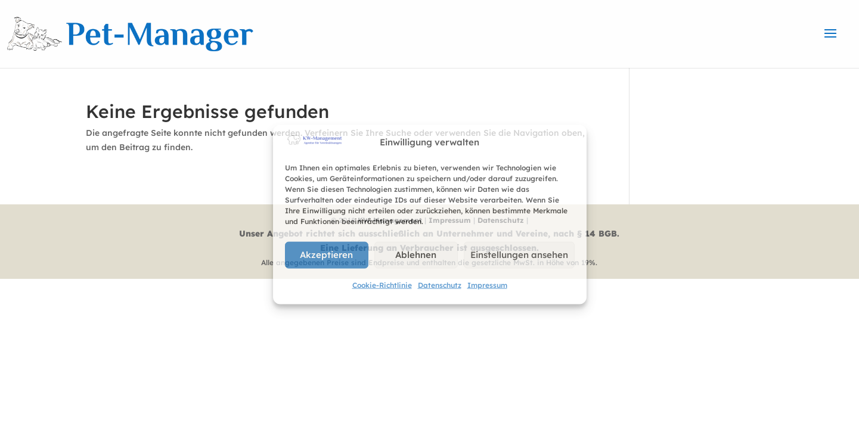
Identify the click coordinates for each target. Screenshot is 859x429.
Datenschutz (439, 284)
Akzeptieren (326, 254)
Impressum (487, 284)
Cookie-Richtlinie (382, 284)
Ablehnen (415, 254)
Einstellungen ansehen (519, 254)
